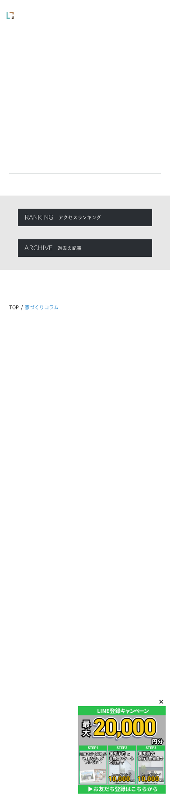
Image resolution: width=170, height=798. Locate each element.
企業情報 (107, 550)
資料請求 (19, 648)
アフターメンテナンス (127, 477)
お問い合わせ (24, 660)
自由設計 (19, 550)
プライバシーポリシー (62, 720)
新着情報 (19, 489)
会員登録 (19, 672)
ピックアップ (24, 514)
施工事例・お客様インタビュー (43, 575)
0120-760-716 (85, 415)
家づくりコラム (27, 502)
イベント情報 (24, 477)
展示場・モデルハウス (121, 562)
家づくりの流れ (27, 599)
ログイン (19, 684)
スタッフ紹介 (112, 575)
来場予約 (19, 636)
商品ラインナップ (29, 562)
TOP (14, 307)
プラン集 (19, 587)
